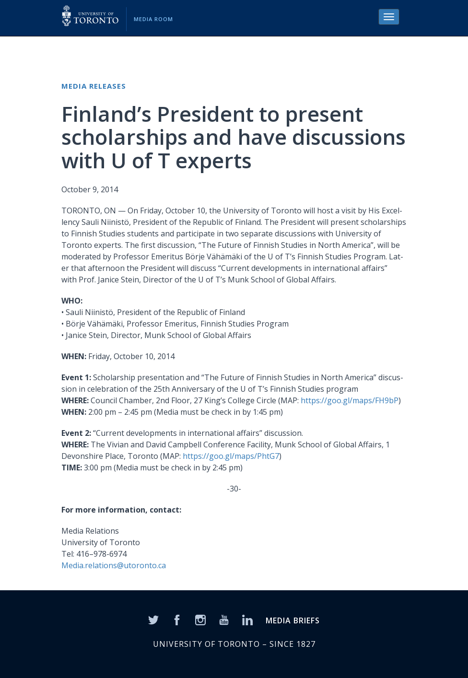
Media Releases (93, 86)
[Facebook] (177, 619)
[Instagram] (200, 619)
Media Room (153, 19)
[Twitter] (153, 619)
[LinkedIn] (247, 619)
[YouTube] (224, 619)
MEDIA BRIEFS (293, 620)
